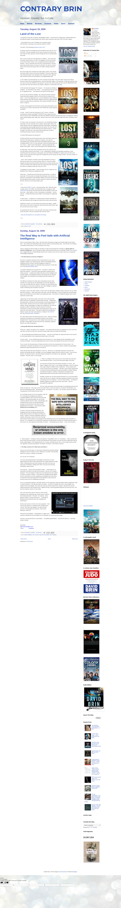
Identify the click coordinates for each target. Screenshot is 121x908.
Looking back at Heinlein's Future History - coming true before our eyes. (96, 762)
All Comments (88, 56)
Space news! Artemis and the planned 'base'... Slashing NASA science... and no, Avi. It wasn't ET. (96, 771)
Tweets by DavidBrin (88, 506)
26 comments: (39, 532)
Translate (93, 827)
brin (34, 534)
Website (29, 23)
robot (51, 534)
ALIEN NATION (24, 190)
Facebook (48, 23)
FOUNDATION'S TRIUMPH (32, 313)
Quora (63, 23)
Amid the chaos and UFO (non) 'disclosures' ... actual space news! (96, 744)
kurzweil (36, 534)
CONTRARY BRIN (51, 9)
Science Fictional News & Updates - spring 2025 (96, 787)
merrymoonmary (63, 871)
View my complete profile (89, 46)
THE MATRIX (50, 312)
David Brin (96, 28)
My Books (38, 23)
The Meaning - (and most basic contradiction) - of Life (96, 727)
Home (22, 23)
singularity (54, 534)
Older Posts (75, 539)
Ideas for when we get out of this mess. (96, 752)
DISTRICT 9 (29, 187)
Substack (71, 23)
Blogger (75, 871)
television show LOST (39, 47)
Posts (86, 53)
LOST (29, 226)
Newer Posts (24, 539)
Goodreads (87, 289)
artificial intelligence (28, 534)
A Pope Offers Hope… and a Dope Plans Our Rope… (95, 735)
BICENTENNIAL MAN (31, 266)
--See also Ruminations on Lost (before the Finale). (33, 214)
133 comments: (39, 223)
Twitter (56, 23)
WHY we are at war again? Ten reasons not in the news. (96, 779)
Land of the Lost (30, 33)
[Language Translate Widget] (92, 825)
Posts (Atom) (30, 541)
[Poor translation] (6, 882)
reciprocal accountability (44, 534)
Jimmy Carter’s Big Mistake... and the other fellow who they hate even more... (96, 807)
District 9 (26, 226)
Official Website (88, 282)
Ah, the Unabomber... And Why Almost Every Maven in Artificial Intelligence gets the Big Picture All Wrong (92, 798)
